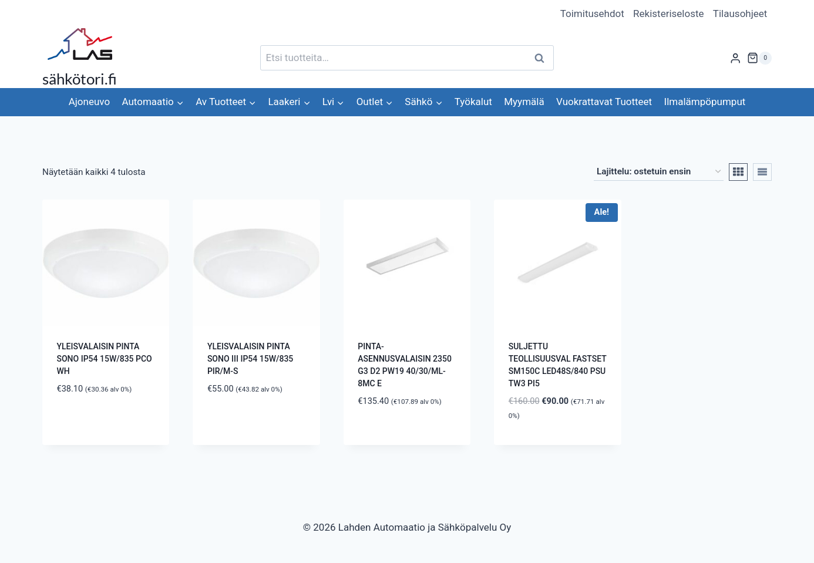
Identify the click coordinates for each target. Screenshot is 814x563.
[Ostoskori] (759, 58)
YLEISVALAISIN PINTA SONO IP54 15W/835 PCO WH (104, 359)
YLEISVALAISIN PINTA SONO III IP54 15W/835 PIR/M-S (250, 359)
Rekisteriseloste (668, 13)
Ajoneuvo (89, 101)
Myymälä (524, 101)
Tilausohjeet (740, 13)
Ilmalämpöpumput (705, 101)
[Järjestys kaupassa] (659, 172)
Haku (543, 58)
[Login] (735, 58)
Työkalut (473, 101)
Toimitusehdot (592, 13)
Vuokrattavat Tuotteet (604, 101)
